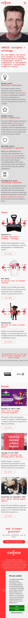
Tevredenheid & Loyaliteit (10, 156)
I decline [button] (17, 609)
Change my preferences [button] (16, 612)
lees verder (8, 254)
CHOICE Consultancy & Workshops (12, 197)
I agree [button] (16, 606)
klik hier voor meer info (14, 542)
